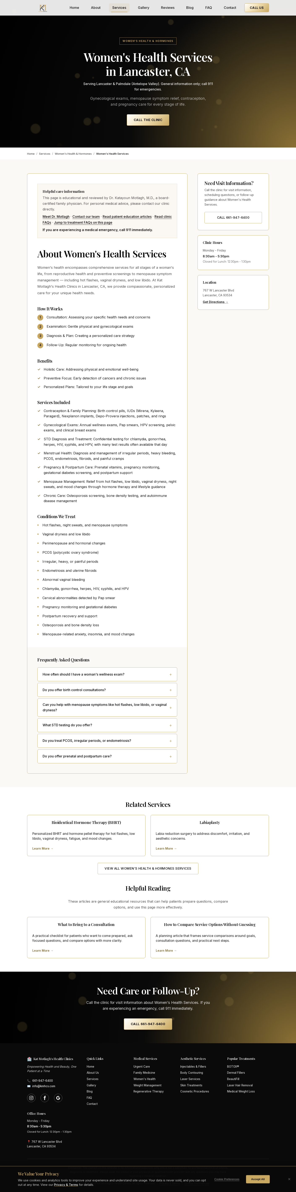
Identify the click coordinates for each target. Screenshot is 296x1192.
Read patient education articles (127, 216)
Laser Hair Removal (240, 1085)
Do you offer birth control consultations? (74, 690)
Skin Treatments (191, 1085)
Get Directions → (215, 302)
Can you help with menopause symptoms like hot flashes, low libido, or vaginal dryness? (105, 707)
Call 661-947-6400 (233, 218)
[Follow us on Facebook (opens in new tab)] (45, 1098)
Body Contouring (191, 1072)
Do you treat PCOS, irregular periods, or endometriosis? (87, 740)
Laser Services (190, 1079)
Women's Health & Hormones (73, 153)
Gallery (143, 7)
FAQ (208, 7)
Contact (230, 7)
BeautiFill (233, 1079)
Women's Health (145, 1079)
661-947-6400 (40, 1081)
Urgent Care (142, 1066)
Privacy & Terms (170, 1183)
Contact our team (86, 216)
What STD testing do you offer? (67, 725)
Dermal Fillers (236, 1072)
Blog (190, 7)
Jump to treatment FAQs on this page (83, 222)
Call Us (257, 7)
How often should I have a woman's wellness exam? (83, 674)
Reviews (167, 7)
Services (119, 7)
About (96, 7)
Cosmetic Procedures (194, 1091)
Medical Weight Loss (241, 1091)
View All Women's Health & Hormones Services (148, 868)
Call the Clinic (148, 120)
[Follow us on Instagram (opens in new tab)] (31, 1098)
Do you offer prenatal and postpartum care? (77, 756)
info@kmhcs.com (41, 1086)
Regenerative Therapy (149, 1091)
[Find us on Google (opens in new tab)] (58, 1098)
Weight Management (147, 1085)
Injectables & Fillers (193, 1066)
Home (74, 7)
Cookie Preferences (196, 1183)
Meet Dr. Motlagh (56, 216)
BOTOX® (233, 1066)
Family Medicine (144, 1072)
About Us (93, 1072)
